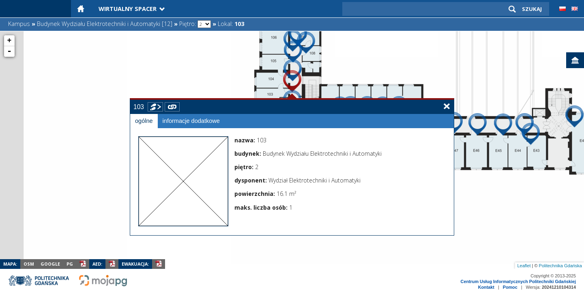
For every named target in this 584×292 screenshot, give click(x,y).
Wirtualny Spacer (128, 9)
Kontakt (486, 287)
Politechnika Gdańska (560, 265)
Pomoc (510, 287)
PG (70, 264)
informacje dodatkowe (191, 121)
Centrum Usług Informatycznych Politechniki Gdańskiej (518, 281)
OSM (29, 264)
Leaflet (523, 265)
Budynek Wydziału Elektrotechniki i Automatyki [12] (104, 24)
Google (50, 264)
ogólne (144, 121)
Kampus (19, 24)
